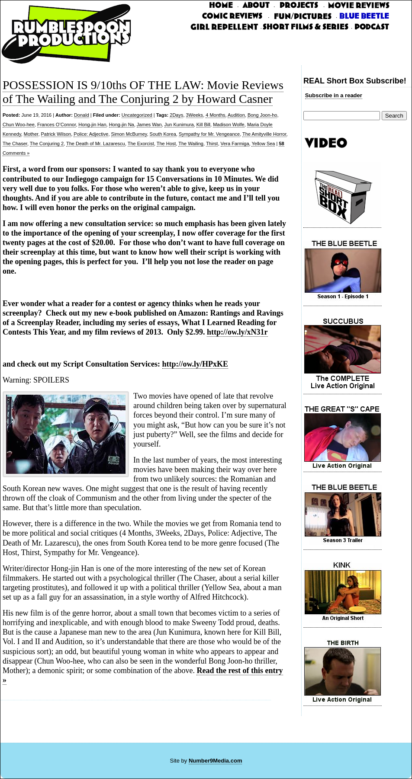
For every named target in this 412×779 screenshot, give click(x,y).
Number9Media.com (215, 760)
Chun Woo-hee (19, 124)
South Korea (163, 134)
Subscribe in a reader (333, 95)
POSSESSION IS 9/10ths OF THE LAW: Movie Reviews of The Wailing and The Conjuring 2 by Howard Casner (143, 91)
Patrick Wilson (56, 134)
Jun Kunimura (179, 124)
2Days (176, 115)
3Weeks (194, 115)
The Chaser (15, 143)
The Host (166, 143)
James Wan (149, 124)
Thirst (212, 143)
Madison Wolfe (229, 124)
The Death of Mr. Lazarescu (95, 143)
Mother (31, 134)
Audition (236, 115)
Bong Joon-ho (262, 115)
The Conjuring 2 (47, 143)
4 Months (215, 115)
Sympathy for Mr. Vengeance (209, 134)
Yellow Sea (263, 143)
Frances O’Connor (56, 124)
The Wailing (190, 143)
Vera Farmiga (235, 143)
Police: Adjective (91, 134)
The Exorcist (141, 143)
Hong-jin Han (92, 124)
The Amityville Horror (264, 134)
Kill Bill (203, 124)
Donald (81, 115)
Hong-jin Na (121, 124)
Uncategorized (137, 115)
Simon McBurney (129, 134)
